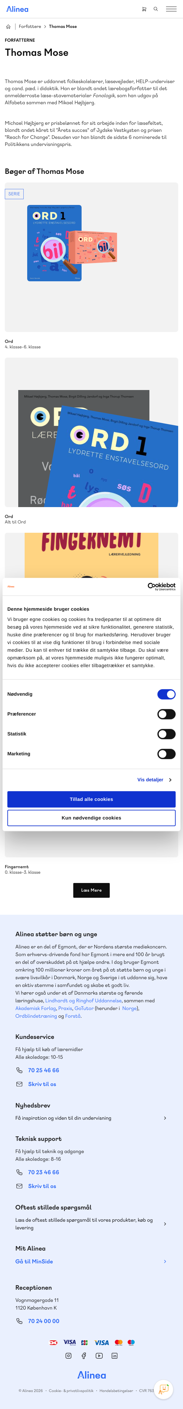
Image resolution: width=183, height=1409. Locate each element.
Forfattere (30, 27)
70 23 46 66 (43, 1172)
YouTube (99, 1356)
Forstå (73, 1016)
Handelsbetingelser (116, 1390)
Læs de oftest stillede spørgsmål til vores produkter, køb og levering (84, 1224)
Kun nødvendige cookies (91, 818)
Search (156, 9)
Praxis (65, 1008)
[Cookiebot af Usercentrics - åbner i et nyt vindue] (148, 586)
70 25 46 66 (43, 1070)
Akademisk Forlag (35, 1008)
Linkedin (114, 1356)
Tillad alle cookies (91, 799)
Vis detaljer (150, 780)
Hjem (8, 26)
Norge (129, 1008)
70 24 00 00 (44, 1321)
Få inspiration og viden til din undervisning (63, 1118)
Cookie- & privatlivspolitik (71, 1390)
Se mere (91, 266)
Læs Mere (91, 890)
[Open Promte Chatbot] (163, 1389)
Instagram (68, 1356)
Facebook (84, 1356)
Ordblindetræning (36, 1016)
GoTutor (84, 1008)
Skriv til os (42, 1084)
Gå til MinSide (34, 1261)
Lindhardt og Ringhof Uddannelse (83, 1000)
